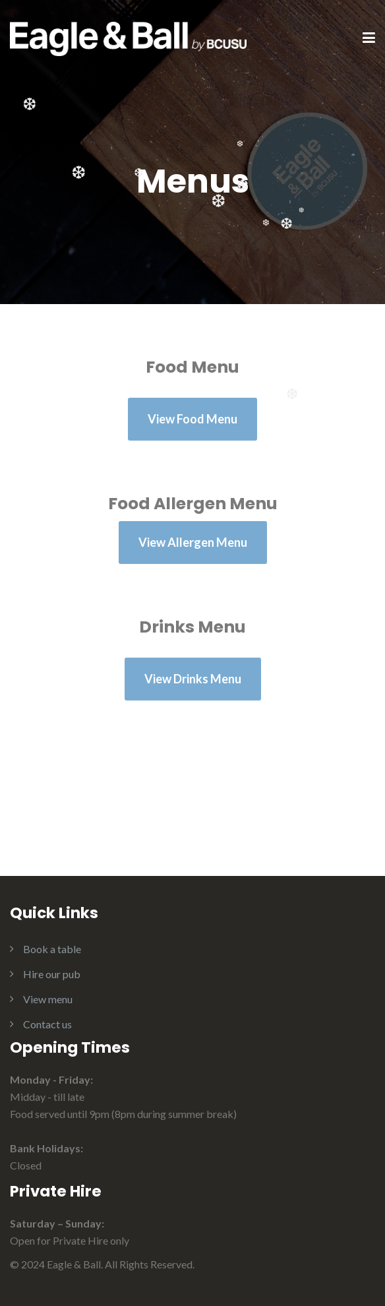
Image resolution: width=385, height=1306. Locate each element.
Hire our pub (51, 974)
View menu (48, 999)
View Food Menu (192, 419)
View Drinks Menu (192, 678)
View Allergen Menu (192, 542)
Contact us (47, 1024)
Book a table (52, 949)
